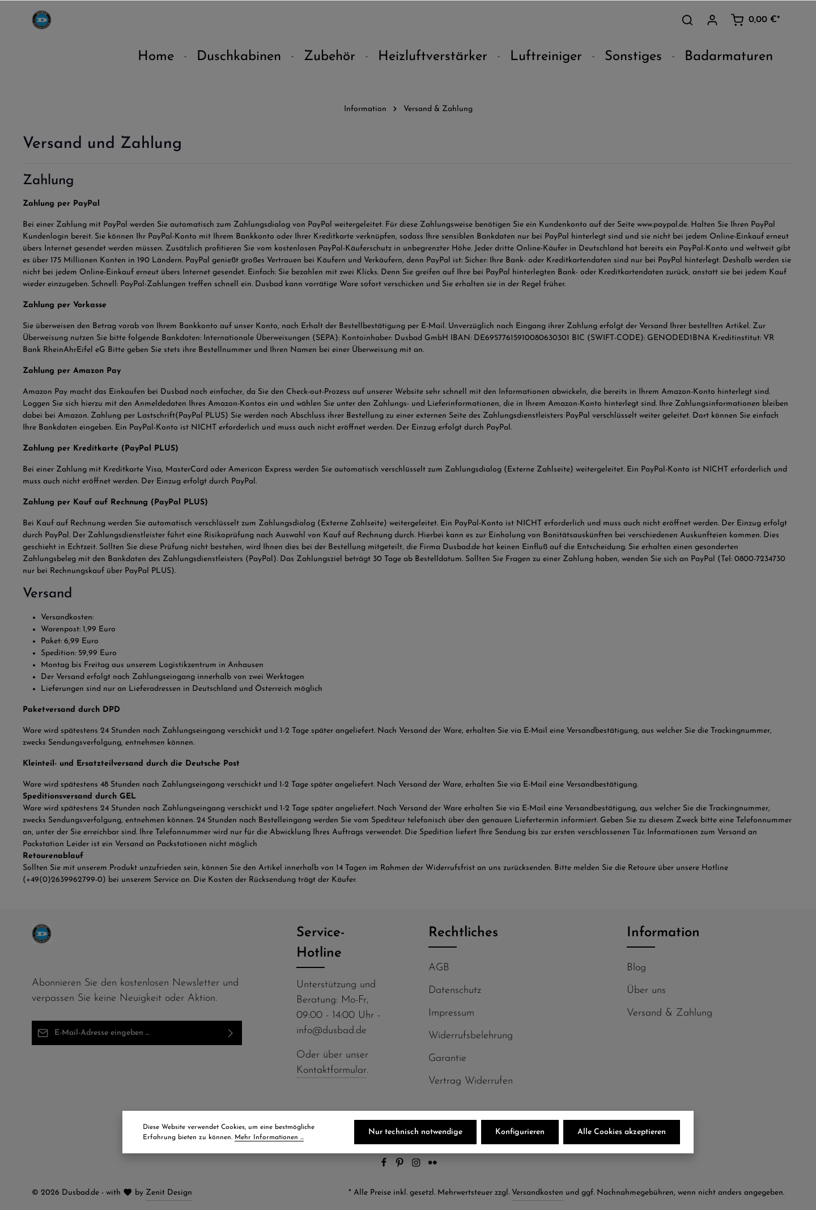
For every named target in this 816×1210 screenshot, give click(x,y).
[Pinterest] (401, 1165)
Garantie (447, 1058)
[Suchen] (687, 20)
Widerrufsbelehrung (470, 1035)
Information (663, 933)
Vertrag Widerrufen (470, 1081)
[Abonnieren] (231, 1033)
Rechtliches (463, 933)
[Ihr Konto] (712, 20)
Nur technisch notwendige (415, 1132)
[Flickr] (432, 1165)
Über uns (646, 990)
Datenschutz (454, 990)
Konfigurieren (520, 1132)
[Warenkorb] (755, 20)
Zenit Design (169, 1192)
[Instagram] (417, 1165)
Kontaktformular (331, 1070)
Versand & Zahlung (669, 1013)
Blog (636, 967)
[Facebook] (385, 1165)
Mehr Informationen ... (269, 1137)
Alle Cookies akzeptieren (621, 1132)
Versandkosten (537, 1192)
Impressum (451, 1013)
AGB (438, 967)
